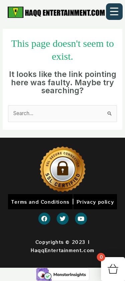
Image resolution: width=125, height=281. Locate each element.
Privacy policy (95, 201)
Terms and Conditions (40, 201)
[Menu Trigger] (114, 11)
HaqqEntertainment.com (62, 250)
